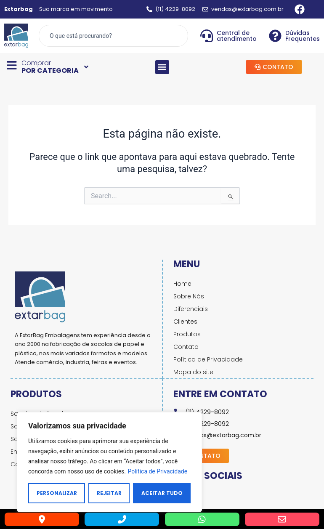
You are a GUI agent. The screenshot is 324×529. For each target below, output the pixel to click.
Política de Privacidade (157, 471)
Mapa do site (193, 372)
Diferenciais (190, 309)
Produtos (187, 334)
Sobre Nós (188, 296)
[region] (109, 462)
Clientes (185, 321)
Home (182, 283)
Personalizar (57, 493)
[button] (162, 67)
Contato (186, 347)
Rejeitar (109, 493)
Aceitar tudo (162, 493)
